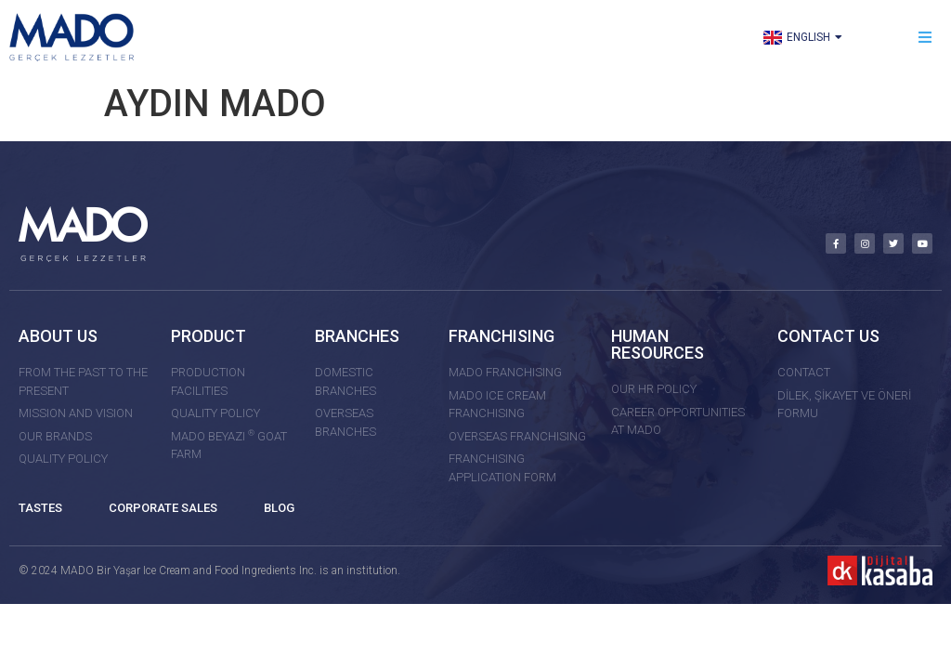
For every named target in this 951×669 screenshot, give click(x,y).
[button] (925, 37)
